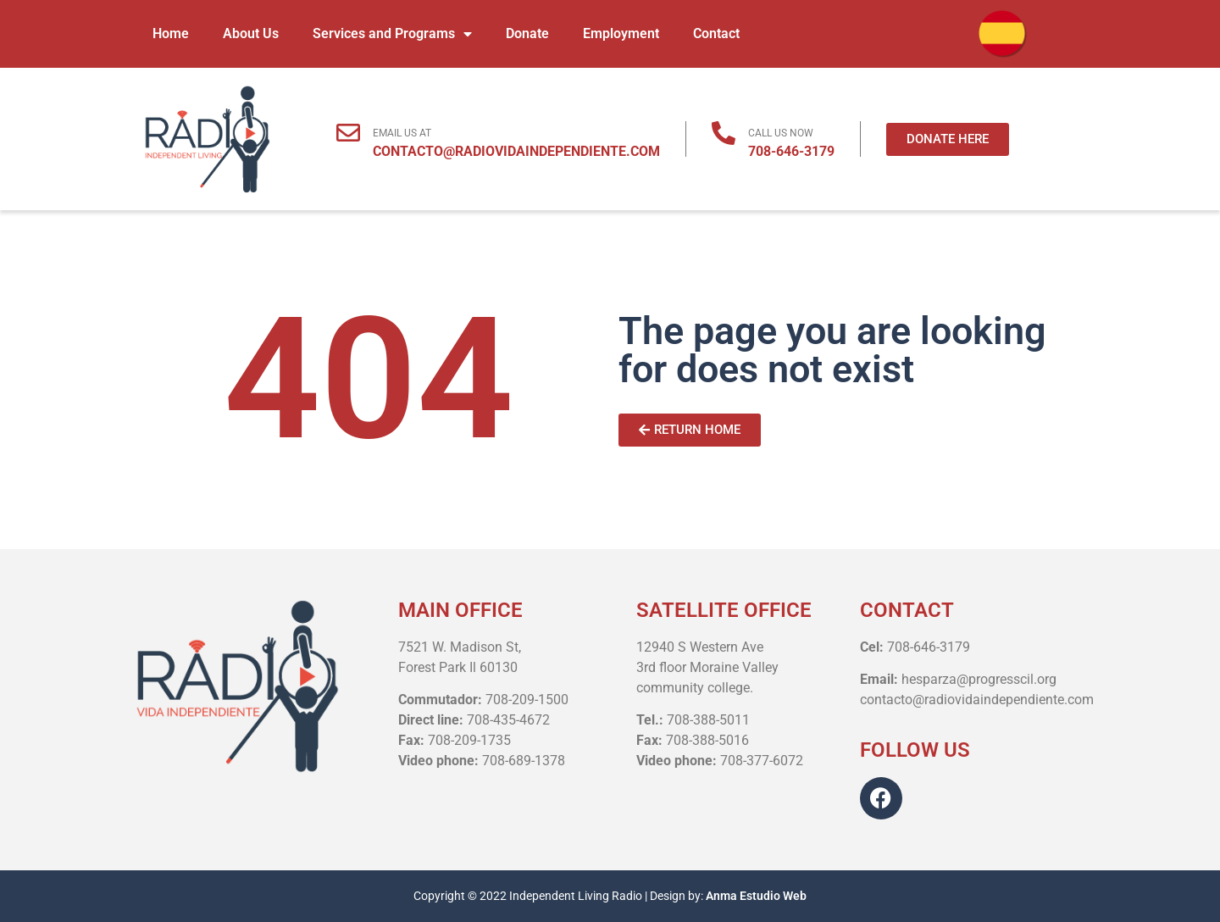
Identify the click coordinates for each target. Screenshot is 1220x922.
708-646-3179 (791, 151)
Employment (621, 33)
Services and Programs (392, 34)
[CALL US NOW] (723, 133)
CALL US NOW (780, 133)
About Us (251, 33)
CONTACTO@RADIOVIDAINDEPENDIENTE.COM (516, 151)
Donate (527, 33)
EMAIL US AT (402, 133)
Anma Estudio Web (756, 896)
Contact (716, 33)
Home (170, 33)
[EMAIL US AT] (348, 133)
